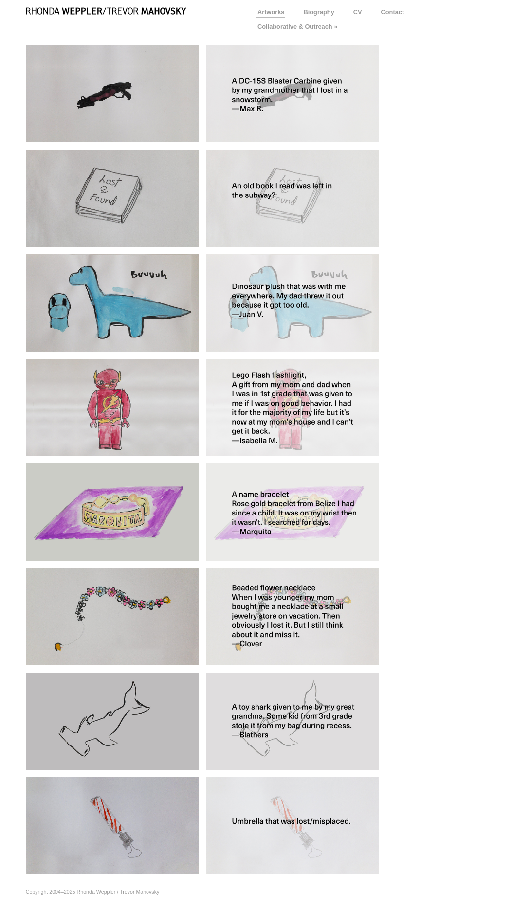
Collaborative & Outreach (294, 26)
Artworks (270, 12)
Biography (318, 12)
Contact (392, 12)
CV (357, 12)
